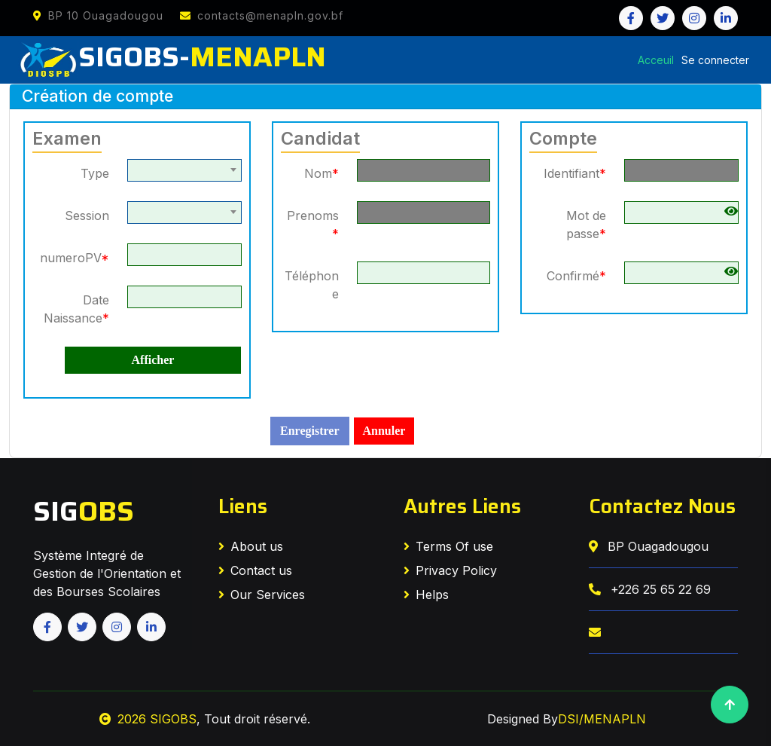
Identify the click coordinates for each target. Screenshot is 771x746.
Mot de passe (586, 224)
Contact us (255, 570)
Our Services (261, 594)
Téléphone (312, 284)
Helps (426, 594)
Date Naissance (76, 309)
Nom (321, 173)
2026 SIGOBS (148, 718)
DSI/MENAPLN (602, 718)
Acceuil (656, 60)
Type (95, 173)
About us (250, 546)
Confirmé (576, 275)
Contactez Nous (662, 506)
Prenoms (313, 224)
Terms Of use (448, 546)
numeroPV (74, 257)
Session (87, 215)
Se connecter (715, 60)
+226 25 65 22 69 (650, 589)
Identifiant (575, 173)
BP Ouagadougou (649, 546)
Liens (242, 506)
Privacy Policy (450, 570)
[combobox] (184, 170)
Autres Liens (462, 506)
